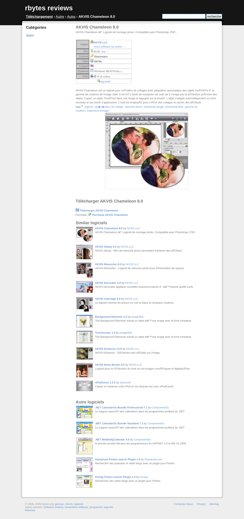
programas (96, 507)
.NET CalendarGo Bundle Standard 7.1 (119, 423)
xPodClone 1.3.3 (105, 382)
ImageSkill (137, 316)
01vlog (144, 476)
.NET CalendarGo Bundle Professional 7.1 (121, 407)
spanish (78, 504)
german (59, 504)
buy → (105, 51)
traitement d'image (98, 110)
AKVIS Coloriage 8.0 (107, 298)
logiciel (89, 106)
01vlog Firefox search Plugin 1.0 (115, 476)
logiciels (108, 507)
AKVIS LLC (101, 42)
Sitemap (214, 504)
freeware (30, 510)
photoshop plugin (154, 106)
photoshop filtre (174, 106)
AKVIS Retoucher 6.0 (108, 264)
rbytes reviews (49, 8)
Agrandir (106, 81)
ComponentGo (160, 407)
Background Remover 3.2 (111, 316)
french (69, 504)
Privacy (201, 504)
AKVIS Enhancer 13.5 (108, 348)
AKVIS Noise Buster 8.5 (110, 364)
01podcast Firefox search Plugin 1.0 (117, 459)
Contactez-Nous (183, 504)
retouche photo (133, 106)
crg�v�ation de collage (108, 106)
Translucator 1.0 (105, 332)
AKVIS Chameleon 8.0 (109, 228)
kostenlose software (76, 507)
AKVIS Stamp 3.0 (105, 246)
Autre (60, 17)
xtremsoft (125, 382)
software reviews (53, 507)
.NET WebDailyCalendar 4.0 (112, 439)
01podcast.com (153, 459)
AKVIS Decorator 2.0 (108, 282)
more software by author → (110, 46)
